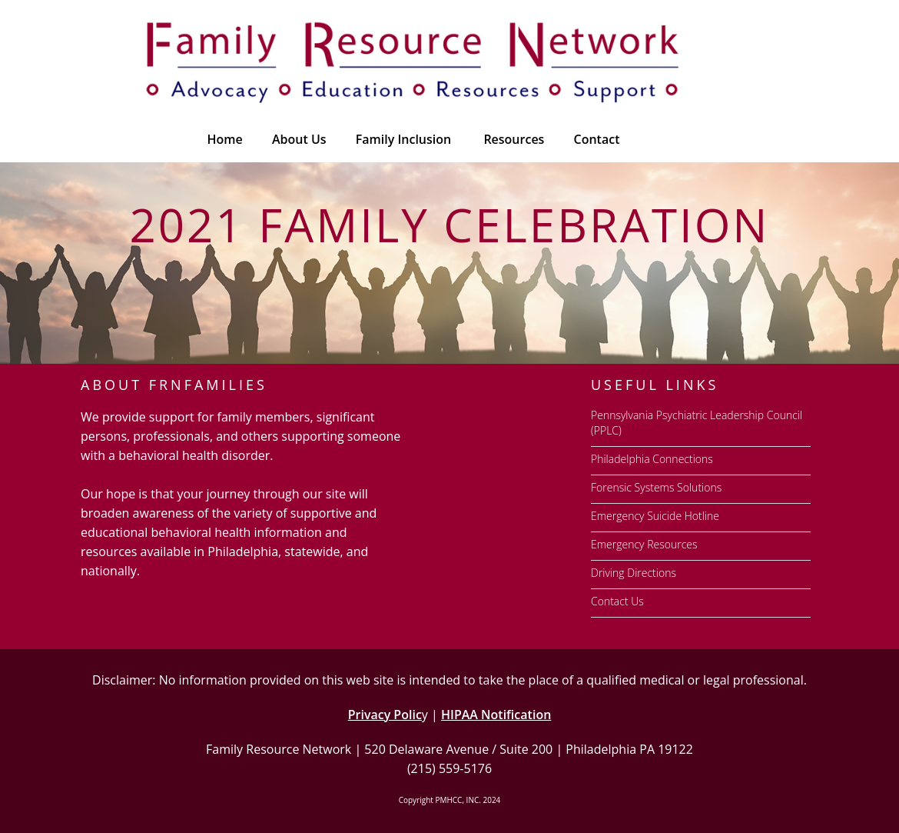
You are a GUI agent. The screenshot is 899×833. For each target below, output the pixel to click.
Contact (597, 139)
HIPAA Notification (496, 714)
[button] (512, 139)
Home (224, 139)
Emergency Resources (644, 544)
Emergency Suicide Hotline (655, 515)
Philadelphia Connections (652, 458)
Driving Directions (633, 572)
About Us (299, 139)
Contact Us (617, 601)
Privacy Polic (385, 714)
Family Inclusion (404, 139)
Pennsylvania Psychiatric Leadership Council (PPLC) (696, 423)
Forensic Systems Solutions (656, 487)
